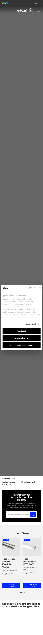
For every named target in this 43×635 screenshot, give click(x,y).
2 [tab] (20, 592)
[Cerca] (18, 514)
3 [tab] (21, 592)
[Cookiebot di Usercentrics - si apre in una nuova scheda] (26, 288)
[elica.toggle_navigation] (3, 10)
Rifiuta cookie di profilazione (21, 345)
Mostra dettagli (30, 324)
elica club (5, 3)
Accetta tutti (21, 331)
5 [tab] (24, 592)
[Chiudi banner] (39, 288)
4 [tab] (22, 592)
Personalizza (21, 338)
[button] (32, 508)
